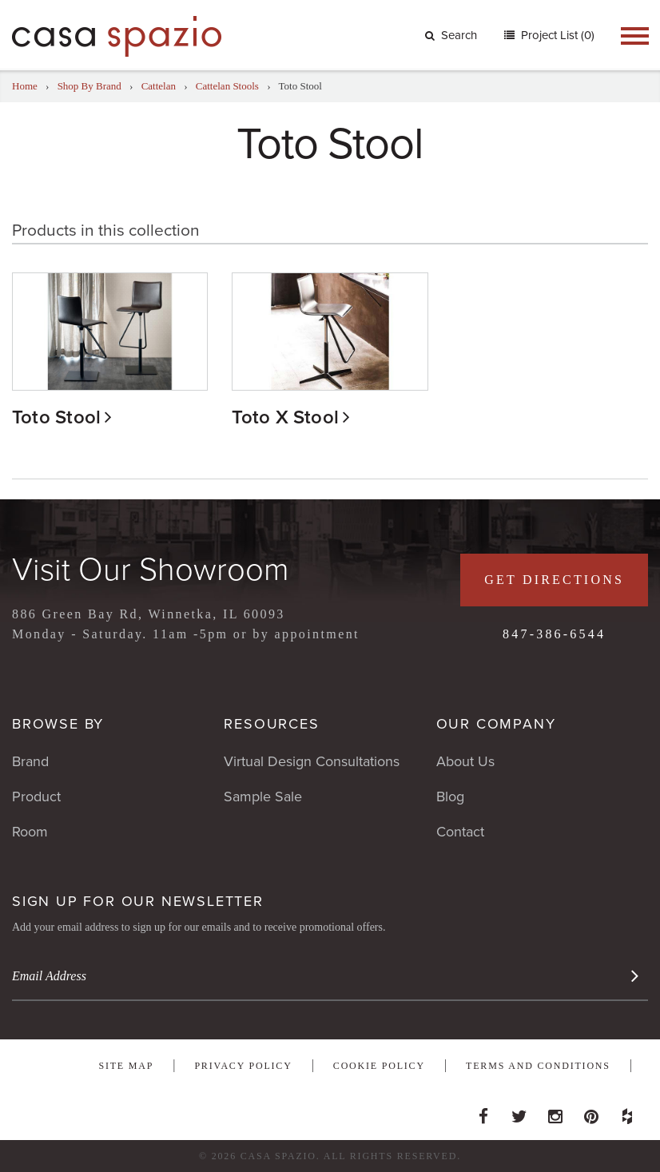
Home (25, 86)
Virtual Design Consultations (312, 761)
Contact (460, 831)
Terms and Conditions (538, 1065)
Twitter (519, 1112)
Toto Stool (56, 417)
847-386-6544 (554, 634)
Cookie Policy (379, 1065)
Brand (30, 761)
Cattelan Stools (227, 86)
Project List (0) (556, 35)
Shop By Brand (89, 86)
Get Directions (554, 579)
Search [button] (451, 35)
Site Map (125, 1065)
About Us (465, 761)
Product (36, 796)
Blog (450, 796)
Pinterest (591, 1112)
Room (30, 831)
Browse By (58, 724)
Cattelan (158, 86)
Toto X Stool (285, 417)
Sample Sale (263, 796)
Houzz (627, 1112)
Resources (271, 724)
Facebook (483, 1112)
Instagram (555, 1112)
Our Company (496, 724)
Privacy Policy (243, 1065)
